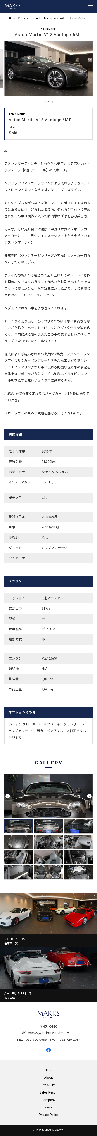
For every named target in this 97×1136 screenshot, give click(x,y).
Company (48, 1099)
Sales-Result (48, 1092)
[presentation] (7, 796)
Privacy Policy (48, 1114)
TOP (48, 1070)
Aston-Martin (49, 29)
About (48, 1077)
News (48, 1107)
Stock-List (49, 1084)
